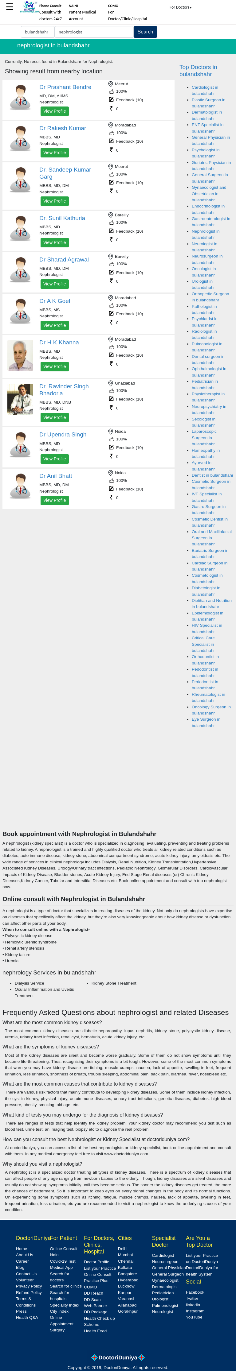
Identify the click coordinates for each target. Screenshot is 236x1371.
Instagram (195, 1311)
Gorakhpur (128, 1311)
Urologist (160, 1299)
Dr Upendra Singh (63, 434)
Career (22, 1261)
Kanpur (125, 1292)
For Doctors (181, 7)
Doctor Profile (96, 1262)
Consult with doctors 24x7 (50, 12)
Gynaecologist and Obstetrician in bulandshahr (209, 193)
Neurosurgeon (165, 1261)
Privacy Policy (29, 1286)
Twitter (192, 1298)
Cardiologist (163, 1255)
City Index (59, 1311)
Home (21, 1248)
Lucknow (126, 1286)
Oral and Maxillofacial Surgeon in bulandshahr (212, 538)
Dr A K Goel (54, 301)
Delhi (123, 1248)
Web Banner (95, 1305)
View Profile (54, 111)
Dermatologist (165, 1286)
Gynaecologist (165, 1280)
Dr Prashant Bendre (65, 87)
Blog (20, 1267)
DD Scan (92, 1299)
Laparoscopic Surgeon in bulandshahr (204, 437)
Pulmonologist (165, 1305)
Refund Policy (29, 1292)
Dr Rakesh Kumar (62, 128)
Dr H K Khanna (59, 342)
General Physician (169, 1267)
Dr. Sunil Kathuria (62, 218)
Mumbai (125, 1255)
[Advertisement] (118, 784)
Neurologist (162, 1311)
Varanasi (126, 1298)
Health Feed (95, 1331)
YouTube (194, 1317)
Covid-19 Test (63, 1261)
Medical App (61, 1267)
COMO (90, 1287)
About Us (24, 1255)
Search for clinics (66, 1286)
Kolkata (125, 1267)
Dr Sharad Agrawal (64, 259)
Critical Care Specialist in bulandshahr (203, 644)
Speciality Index (64, 1305)
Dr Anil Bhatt (55, 476)
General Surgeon (168, 1274)
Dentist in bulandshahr (212, 475)
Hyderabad (128, 1280)
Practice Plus (96, 1280)
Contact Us (26, 1274)
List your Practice (100, 1268)
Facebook (195, 1292)
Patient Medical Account (82, 12)
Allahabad (127, 1305)
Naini (55, 1255)
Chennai (126, 1261)
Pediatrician (163, 1293)
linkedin (193, 1305)
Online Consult (63, 1248)
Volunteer (24, 1280)
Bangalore (127, 1274)
